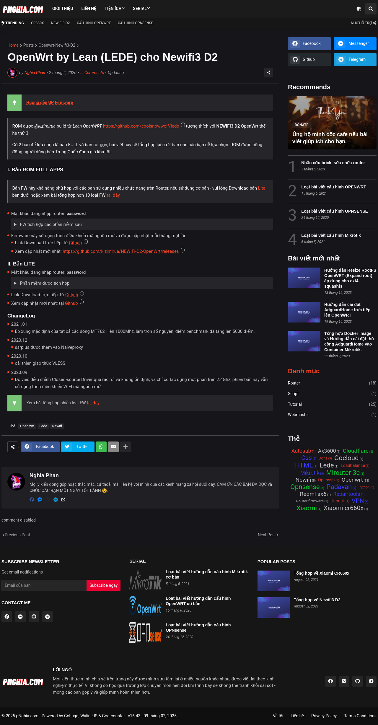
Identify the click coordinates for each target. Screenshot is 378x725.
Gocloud (346, 458)
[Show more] (125, 446)
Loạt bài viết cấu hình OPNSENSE (334, 211)
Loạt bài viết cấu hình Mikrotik (331, 235)
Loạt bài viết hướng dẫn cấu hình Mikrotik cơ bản (207, 574)
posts (28, 45)
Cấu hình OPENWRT (94, 23)
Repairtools (346, 494)
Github (75, 242)
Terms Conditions (360, 715)
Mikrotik (310, 473)
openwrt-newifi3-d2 (56, 45)
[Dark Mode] (359, 9)
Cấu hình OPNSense (135, 23)
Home (13, 45)
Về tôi (278, 715)
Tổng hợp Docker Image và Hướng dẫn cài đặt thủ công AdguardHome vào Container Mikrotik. (349, 341)
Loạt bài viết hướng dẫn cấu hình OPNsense (198, 628)
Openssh (326, 480)
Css (306, 458)
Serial (140, 8)
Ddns (323, 458)
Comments (92, 73)
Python (364, 487)
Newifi (57, 426)
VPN (358, 501)
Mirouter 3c (343, 473)
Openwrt (352, 480)
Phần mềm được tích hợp (44, 283)
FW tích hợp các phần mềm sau (50, 224)
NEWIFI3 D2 (60, 23)
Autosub (301, 451)
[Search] (371, 8)
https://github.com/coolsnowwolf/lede (141, 126)
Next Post (267, 534)
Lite (261, 188)
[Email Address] (44, 585)
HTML (304, 465)
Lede (43, 426)
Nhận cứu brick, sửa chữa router (333, 162)
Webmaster (332, 415)
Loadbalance (353, 465)
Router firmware (310, 501)
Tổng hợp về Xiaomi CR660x (321, 573)
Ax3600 (327, 451)
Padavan (339, 487)
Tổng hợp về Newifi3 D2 (317, 599)
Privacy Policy (324, 715)
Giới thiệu (62, 8)
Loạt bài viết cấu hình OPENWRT (333, 187)
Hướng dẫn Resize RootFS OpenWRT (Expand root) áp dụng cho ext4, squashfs (350, 278)
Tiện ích (113, 8)
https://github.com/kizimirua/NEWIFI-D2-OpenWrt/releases (121, 251)
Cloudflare (356, 451)
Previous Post (17, 534)
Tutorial (332, 405)
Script (332, 394)
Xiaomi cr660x (344, 508)
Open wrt (27, 426)
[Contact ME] (363, 23)
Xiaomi (306, 508)
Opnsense (305, 487)
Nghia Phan (35, 72)
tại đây (113, 195)
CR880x (37, 23)
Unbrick (337, 501)
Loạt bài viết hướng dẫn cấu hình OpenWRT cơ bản (198, 601)
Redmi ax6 (313, 494)
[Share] (268, 72)
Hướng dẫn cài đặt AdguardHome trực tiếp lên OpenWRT (347, 309)
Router (332, 383)
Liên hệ (88, 8)
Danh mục (304, 371)
